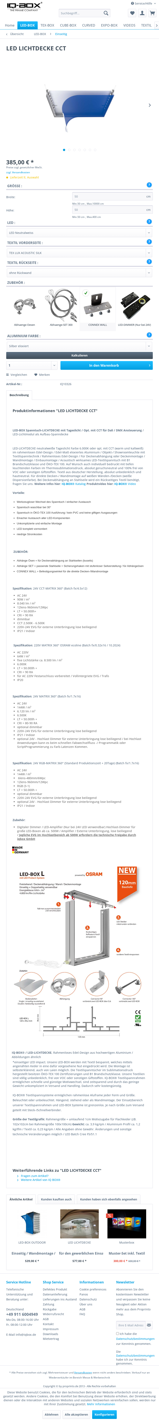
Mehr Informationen (101, 1404)
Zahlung (48, 1304)
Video (125, 484)
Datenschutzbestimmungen (135, 1339)
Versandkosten (83, 1372)
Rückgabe (50, 1309)
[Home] (9, 25)
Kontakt (48, 1324)
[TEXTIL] (146, 25)
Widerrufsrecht (53, 1314)
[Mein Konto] (142, 13)
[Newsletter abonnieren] (149, 1325)
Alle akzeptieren (76, 1414)
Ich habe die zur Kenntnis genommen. (135, 1339)
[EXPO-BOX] (109, 25)
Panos (84, 1294)
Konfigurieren (104, 1414)
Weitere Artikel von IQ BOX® (38, 1180)
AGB (46, 1319)
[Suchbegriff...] (85, 13)
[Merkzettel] (132, 13)
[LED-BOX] (27, 25)
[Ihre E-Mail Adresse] (131, 1325)
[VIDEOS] (129, 25)
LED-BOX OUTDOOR (23, 1244)
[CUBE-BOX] (68, 25)
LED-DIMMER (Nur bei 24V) (134, 325)
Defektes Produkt (55, 1289)
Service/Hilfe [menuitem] (142, 3)
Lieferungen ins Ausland (60, 1299)
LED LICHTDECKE (51, 1244)
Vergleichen (16, 375)
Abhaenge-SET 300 (61, 325)
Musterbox (79, 1242)
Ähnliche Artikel (21, 1199)
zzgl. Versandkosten (18, 172)
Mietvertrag (51, 1339)
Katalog (74, 484)
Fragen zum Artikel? (32, 1176)
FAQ (82, 1314)
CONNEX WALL (97, 325)
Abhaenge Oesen (24, 325)
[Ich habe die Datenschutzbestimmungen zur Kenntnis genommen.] (117, 1333)
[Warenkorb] (152, 13)
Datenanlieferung (55, 1294)
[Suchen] (106, 13)
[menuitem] (85, 13)
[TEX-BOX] (47, 25)
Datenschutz (88, 1299)
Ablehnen (51, 1414)
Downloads (50, 1334)
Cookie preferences (93, 1289)
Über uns (86, 1304)
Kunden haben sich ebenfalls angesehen (108, 1199)
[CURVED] (88, 25)
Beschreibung (19, 395)
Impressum (51, 1329)
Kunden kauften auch (56, 1199)
